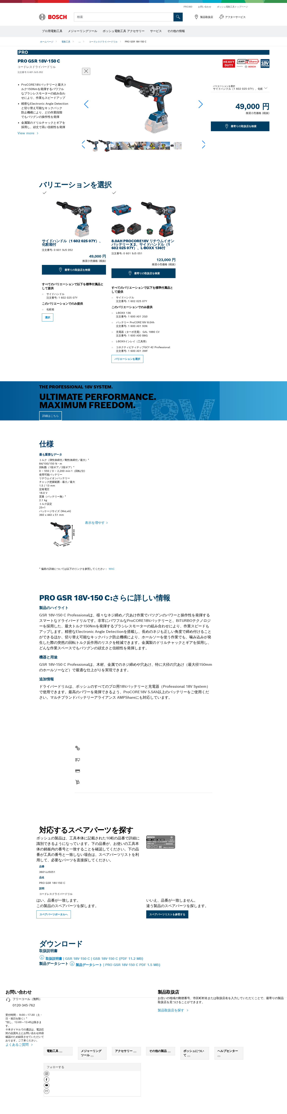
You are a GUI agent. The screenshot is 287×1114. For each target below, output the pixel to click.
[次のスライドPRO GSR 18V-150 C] (253, 276)
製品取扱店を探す (171, 1010)
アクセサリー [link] (124, 1051)
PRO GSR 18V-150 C (135, 41)
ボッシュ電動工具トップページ (232, 6)
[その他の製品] (169, 1052)
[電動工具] (60, 1052)
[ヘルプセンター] (218, 1056)
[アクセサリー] (134, 1052)
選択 (47, 317)
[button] (200, 104)
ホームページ (46, 41)
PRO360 (188, 6)
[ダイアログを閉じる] (86, 71)
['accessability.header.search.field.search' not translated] (178, 17)
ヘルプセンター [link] (227, 1051)
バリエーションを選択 (224, 86)
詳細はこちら (50, 415)
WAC (112, 568)
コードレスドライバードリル (103, 41)
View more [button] (26, 133)
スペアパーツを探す (89, 800)
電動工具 (65, 41)
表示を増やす (95, 523)
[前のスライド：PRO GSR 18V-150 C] (34, 276)
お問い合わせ (204, 6)
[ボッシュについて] (188, 1056)
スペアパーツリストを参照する (167, 914)
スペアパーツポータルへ (54, 914)
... (80, 41)
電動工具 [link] (53, 1051)
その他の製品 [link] (158, 1051)
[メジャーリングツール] (92, 1056)
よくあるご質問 (17, 1044)
